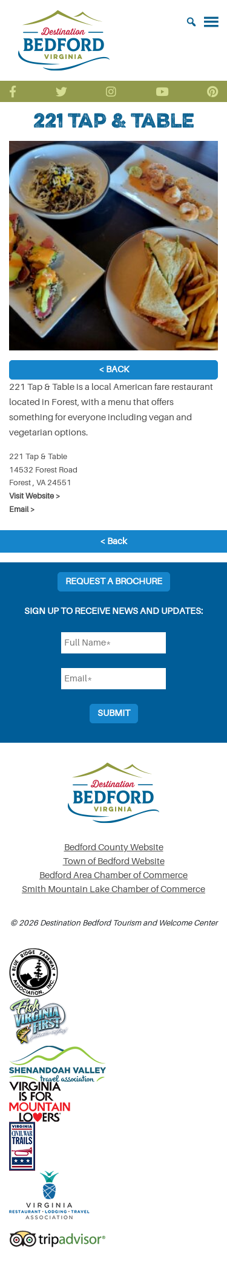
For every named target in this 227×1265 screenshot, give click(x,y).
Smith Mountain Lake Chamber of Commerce (113, 889)
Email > (22, 509)
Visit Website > (35, 495)
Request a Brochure (113, 581)
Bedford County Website (113, 847)
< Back (114, 369)
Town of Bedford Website (114, 861)
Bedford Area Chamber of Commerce (113, 875)
